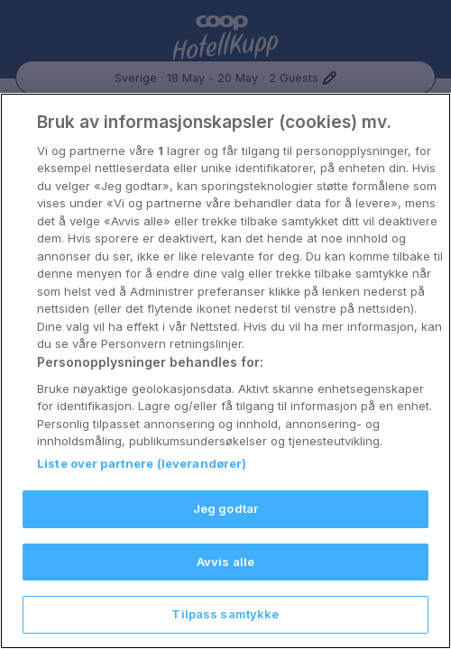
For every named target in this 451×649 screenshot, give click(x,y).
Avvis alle (225, 561)
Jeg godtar (225, 508)
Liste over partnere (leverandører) (141, 463)
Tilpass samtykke (225, 614)
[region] (225, 371)
